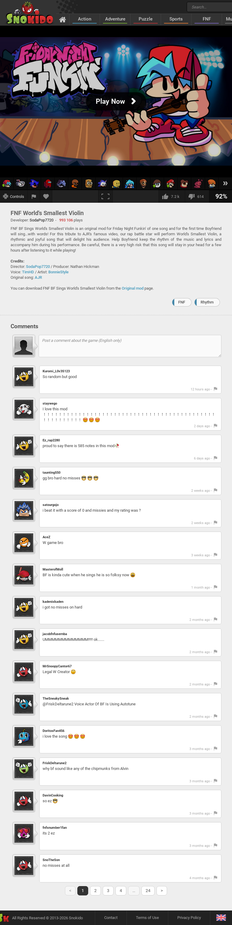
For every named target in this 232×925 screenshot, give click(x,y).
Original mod (132, 288)
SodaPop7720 (38, 266)
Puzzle (146, 19)
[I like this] (172, 196)
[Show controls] (13, 196)
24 (148, 890)
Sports (176, 19)
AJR (38, 277)
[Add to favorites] (46, 196)
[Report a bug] (33, 196)
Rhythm (207, 302)
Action (84, 19)
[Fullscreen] (105, 196)
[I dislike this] (197, 196)
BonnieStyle (58, 272)
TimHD (28, 272)
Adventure (115, 19)
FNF (207, 19)
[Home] (62, 19)
